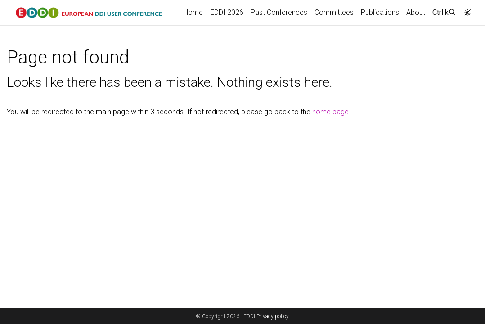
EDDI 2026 (226, 12)
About (415, 12)
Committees (334, 12)
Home (193, 12)
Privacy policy (272, 316)
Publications (380, 12)
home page (330, 112)
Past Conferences (279, 12)
